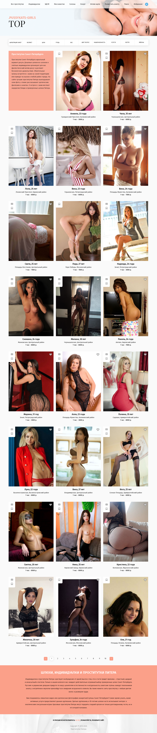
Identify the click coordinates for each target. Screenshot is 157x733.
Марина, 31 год (31, 414)
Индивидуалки (34, 4)
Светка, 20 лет (31, 564)
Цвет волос (85, 42)
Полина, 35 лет (125, 414)
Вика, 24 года (125, 189)
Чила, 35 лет (126, 113)
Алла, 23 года (78, 414)
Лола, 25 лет (31, 189)
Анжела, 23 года (78, 113)
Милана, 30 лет (78, 339)
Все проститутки (17, 4)
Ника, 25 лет (78, 564)
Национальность (99, 42)
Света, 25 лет (31, 264)
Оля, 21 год (125, 639)
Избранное (138, 4)
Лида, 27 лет (78, 264)
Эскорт (82, 4)
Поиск (126, 4)
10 (105, 659)
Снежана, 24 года (31, 339)
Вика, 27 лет (78, 489)
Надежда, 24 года (125, 264)
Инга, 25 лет (126, 489)
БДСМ (47, 4)
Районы (141, 42)
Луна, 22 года (31, 489)
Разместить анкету (112, 4)
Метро (127, 42)
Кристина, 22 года (126, 564)
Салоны (72, 4)
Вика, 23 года (78, 189)
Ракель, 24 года (125, 339)
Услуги (113, 42)
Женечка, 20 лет (31, 639)
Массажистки (59, 4)
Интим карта (95, 4)
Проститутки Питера (78, 729)
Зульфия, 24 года (78, 639)
